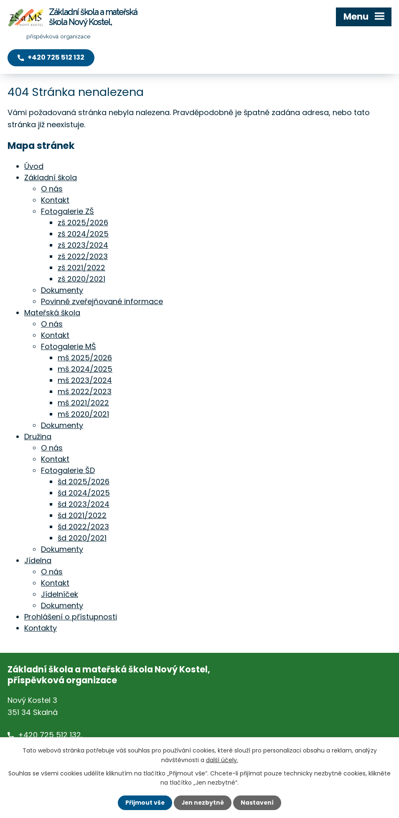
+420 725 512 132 (49, 734)
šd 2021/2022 (82, 515)
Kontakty (40, 627)
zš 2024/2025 (83, 233)
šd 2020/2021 (82, 537)
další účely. (222, 759)
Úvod (33, 166)
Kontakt (55, 199)
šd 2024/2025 (84, 492)
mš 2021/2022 (83, 402)
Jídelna (37, 560)
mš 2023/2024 (85, 380)
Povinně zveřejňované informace (102, 301)
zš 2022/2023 (83, 256)
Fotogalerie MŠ (68, 346)
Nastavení (258, 802)
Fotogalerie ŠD (68, 470)
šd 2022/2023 (83, 526)
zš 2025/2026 (83, 222)
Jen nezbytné (203, 802)
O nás (52, 188)
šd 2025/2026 (83, 481)
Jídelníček (59, 594)
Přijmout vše (144, 802)
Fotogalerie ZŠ (67, 211)
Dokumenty (62, 289)
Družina (37, 436)
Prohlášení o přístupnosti (70, 616)
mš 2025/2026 (85, 357)
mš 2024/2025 (85, 368)
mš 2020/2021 (83, 413)
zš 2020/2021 (81, 278)
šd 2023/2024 (83, 503)
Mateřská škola (52, 312)
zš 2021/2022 (81, 267)
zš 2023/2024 (83, 244)
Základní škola (50, 177)
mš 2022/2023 (85, 391)
